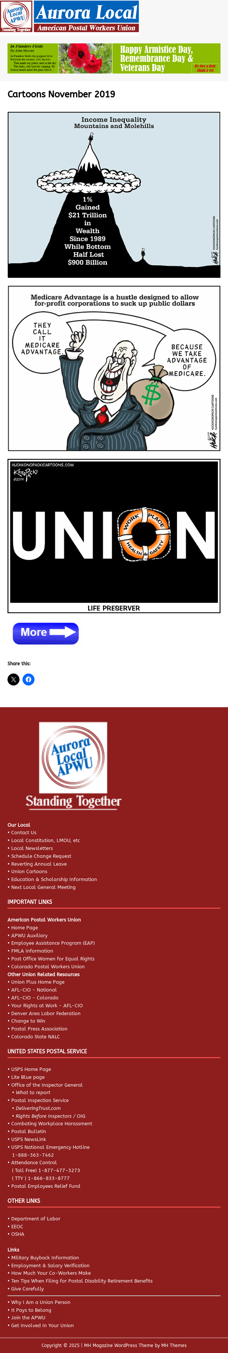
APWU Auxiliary (29, 935)
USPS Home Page (31, 1069)
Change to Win (28, 1021)
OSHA (17, 1234)
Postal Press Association (39, 1029)
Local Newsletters (32, 848)
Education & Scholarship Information (54, 879)
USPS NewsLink (28, 1139)
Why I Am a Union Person (40, 1302)
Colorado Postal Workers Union (48, 966)
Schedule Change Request (41, 856)
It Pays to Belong (31, 1310)
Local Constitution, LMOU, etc (45, 840)
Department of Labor (35, 1219)
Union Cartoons (29, 871)
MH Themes (174, 1345)
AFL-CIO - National (34, 990)
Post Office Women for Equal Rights (52, 959)
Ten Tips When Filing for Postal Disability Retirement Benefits (82, 1281)
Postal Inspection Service (40, 1100)
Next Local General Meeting (43, 887)
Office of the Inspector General (47, 1085)
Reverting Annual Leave (39, 864)
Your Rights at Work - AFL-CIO (47, 1005)
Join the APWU (28, 1317)
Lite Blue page (28, 1077)
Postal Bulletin (28, 1131)
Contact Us (23, 832)
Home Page (24, 927)
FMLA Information (32, 951)
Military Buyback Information (45, 1257)
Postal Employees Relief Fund (45, 1186)
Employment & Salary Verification (50, 1265)
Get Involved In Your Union (42, 1325)
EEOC (17, 1226)
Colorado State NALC (35, 1036)
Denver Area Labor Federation (46, 1013)
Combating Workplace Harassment (51, 1123)
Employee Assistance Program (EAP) (53, 943)
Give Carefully (27, 1289)
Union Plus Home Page (37, 982)
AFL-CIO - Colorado (34, 998)
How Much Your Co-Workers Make (51, 1273)
